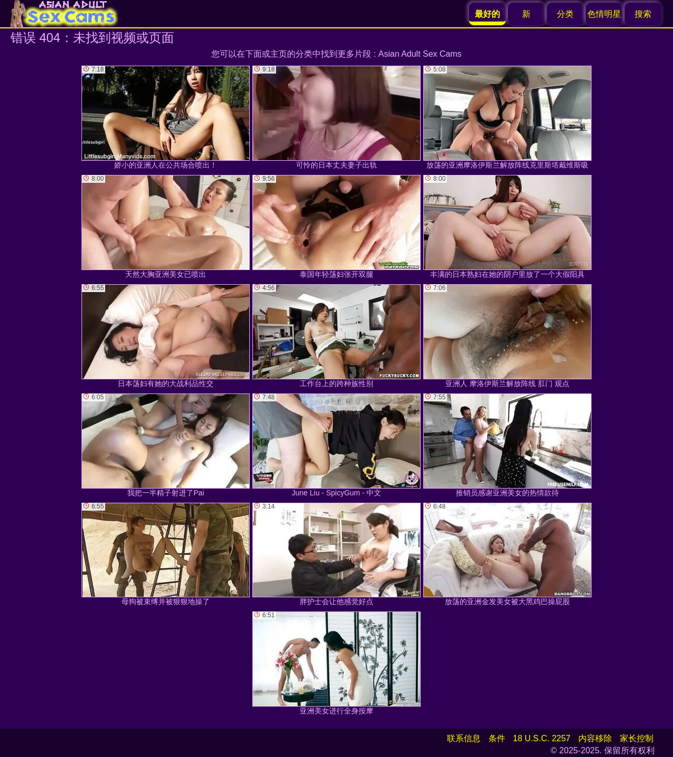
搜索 (643, 13)
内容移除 (595, 738)
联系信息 (464, 738)
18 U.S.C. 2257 (541, 738)
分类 (565, 13)
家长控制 (637, 738)
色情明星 (604, 13)
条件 (496, 738)
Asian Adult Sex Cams (420, 53)
